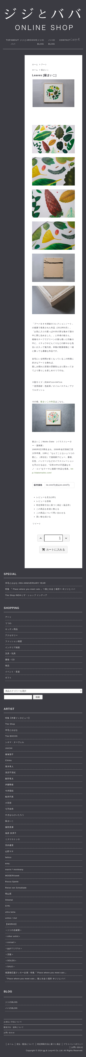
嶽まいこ (45, 70)
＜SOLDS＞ (11, 960)
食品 (7, 665)
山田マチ (9, 851)
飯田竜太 (9, 778)
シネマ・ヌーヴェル (14, 742)
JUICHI (8, 748)
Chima (8, 760)
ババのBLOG (11, 1008)
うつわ (8, 623)
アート (44, 64)
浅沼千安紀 (10, 772)
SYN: (7, 906)
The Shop (10, 724)
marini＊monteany (14, 869)
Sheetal (9, 900)
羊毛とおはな (11, 730)
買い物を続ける (43, 517)
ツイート (37, 524)
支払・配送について (25, 1044)
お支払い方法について (13, 1022)
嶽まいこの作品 (47, 401)
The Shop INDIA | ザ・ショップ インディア (26, 595)
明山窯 (8, 894)
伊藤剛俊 (9, 784)
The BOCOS (11, 736)
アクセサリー (11, 635)
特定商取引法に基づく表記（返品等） (54, 505)
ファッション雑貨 (13, 641)
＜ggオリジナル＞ (13, 948)
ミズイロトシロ (12, 839)
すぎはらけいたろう (14, 815)
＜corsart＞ (10, 942)
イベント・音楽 (12, 672)
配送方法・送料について (13, 1027)
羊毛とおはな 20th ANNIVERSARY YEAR (25, 583)
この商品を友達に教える (47, 509)
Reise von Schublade (16, 888)
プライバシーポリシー (73, 1044)
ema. (7, 863)
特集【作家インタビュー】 (17, 718)
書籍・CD (10, 659)
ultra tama (10, 912)
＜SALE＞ (10, 966)
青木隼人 (9, 766)
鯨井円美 (9, 797)
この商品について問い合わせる (51, 513)
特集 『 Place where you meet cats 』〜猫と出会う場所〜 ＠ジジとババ (40, 589)
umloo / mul (11, 918)
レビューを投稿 (43, 501)
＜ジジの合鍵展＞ (13, 930)
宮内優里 (9, 845)
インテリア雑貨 (12, 647)
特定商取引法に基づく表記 (48, 1044)
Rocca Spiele (12, 881)
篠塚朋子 (9, 754)
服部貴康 (9, 827)
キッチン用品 (11, 629)
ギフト (8, 678)
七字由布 (9, 809)
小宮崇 (8, 803)
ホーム (35, 64)
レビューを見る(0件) (46, 497)
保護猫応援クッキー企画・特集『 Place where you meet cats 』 (36, 973)
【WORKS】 (11, 924)
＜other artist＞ (12, 936)
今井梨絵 (9, 791)
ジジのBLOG (11, 1002)
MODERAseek (12, 875)
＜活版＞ (9, 954)
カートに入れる (53, 549)
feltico (8, 857)
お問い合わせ (9, 1032)
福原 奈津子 (10, 833)
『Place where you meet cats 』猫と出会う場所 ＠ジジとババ (35, 979)
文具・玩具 (10, 653)
